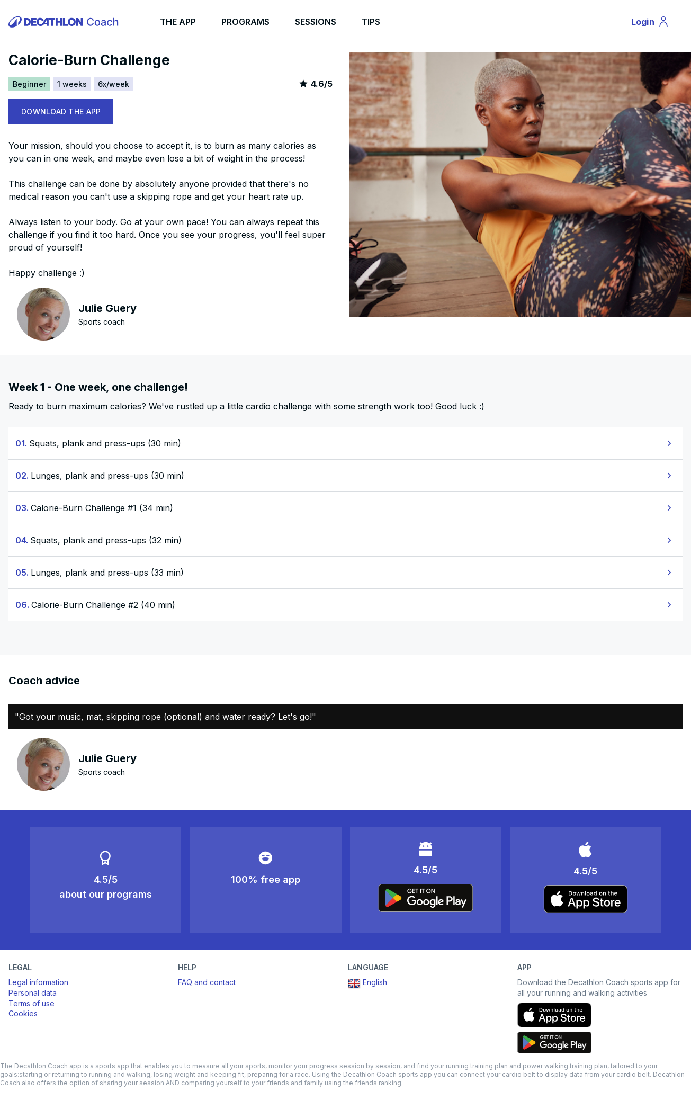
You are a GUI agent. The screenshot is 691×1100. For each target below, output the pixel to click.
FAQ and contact (207, 982)
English (367, 983)
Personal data (32, 992)
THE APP (178, 21)
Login (655, 23)
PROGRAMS (245, 21)
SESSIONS (315, 21)
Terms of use (31, 1003)
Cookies (23, 1013)
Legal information (38, 982)
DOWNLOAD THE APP (61, 111)
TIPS (371, 21)
